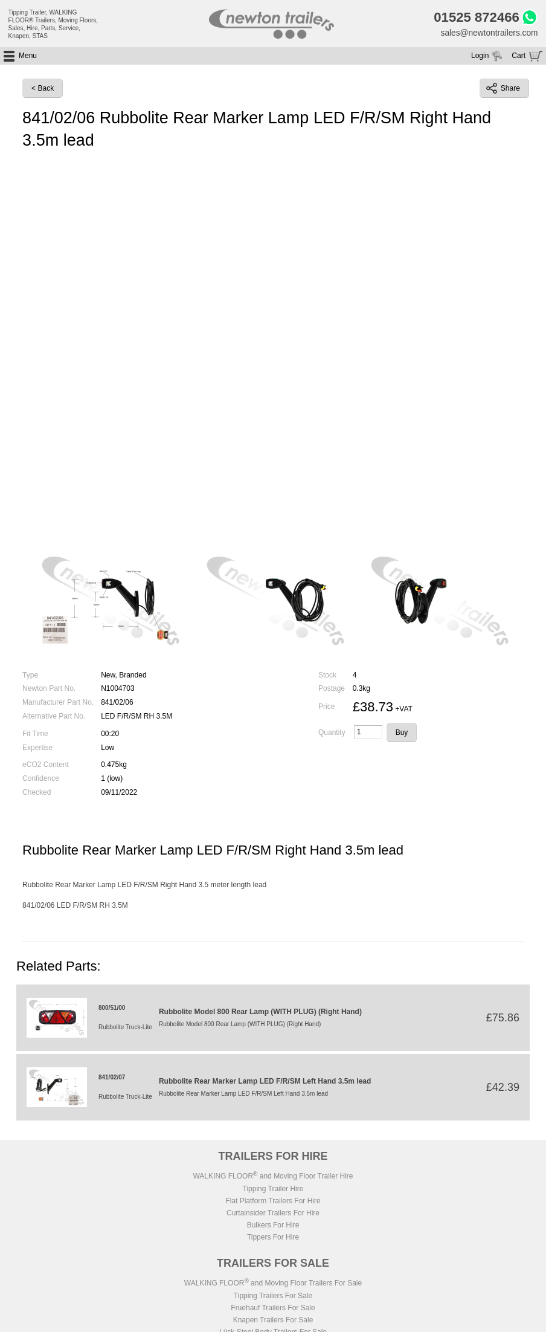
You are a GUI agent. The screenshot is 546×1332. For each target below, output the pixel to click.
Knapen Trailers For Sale (273, 1320)
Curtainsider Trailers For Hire (273, 1213)
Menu (28, 57)
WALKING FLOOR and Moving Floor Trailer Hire (273, 1176)
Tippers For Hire (273, 1237)
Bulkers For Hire (273, 1225)
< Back (42, 89)
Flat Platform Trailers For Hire (272, 1201)
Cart (518, 57)
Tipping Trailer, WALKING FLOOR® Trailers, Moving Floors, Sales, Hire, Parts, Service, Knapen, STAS (53, 24)
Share (503, 88)
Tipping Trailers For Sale (273, 1296)
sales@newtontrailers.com (488, 33)
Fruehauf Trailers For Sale (273, 1308)
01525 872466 (474, 18)
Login (480, 57)
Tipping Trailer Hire (273, 1189)
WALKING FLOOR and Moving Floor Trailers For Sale (273, 1283)
